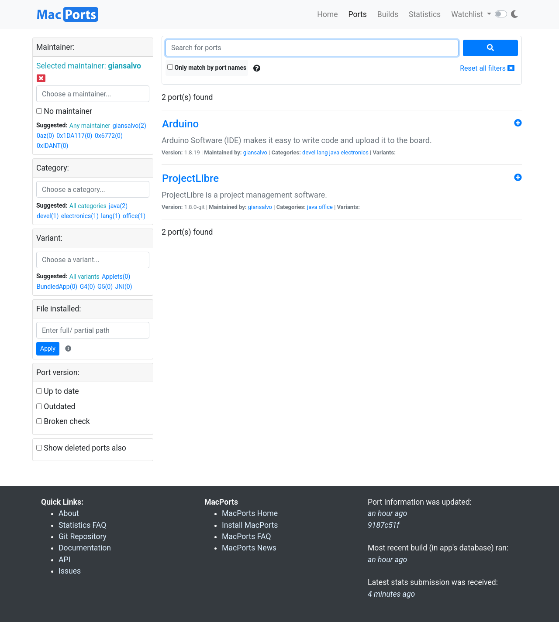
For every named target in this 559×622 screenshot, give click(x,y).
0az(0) (45, 135)
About (69, 513)
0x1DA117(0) (74, 135)
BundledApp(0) (57, 286)
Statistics (425, 14)
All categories (88, 205)
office (326, 207)
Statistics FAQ (82, 525)
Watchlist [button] (468, 14)
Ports (358, 14)
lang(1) (110, 215)
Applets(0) (116, 276)
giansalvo (255, 152)
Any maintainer (89, 125)
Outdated (55, 406)
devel (308, 152)
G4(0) (87, 286)
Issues (70, 571)
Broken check (63, 421)
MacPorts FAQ (246, 536)
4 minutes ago (391, 594)
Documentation (85, 547)
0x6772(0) (109, 135)
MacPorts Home (250, 513)
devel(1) (48, 215)
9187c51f (383, 525)
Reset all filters (487, 68)
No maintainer (64, 111)
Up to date (57, 391)
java (334, 152)
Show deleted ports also (81, 448)
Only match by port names (206, 67)
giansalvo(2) (129, 125)
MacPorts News (249, 547)
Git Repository (83, 536)
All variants (84, 276)
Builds (387, 14)
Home (327, 14)
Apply (47, 348)
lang (322, 152)
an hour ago (387, 559)
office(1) (134, 215)
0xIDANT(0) (52, 145)
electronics (355, 152)
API (64, 559)
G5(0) (105, 286)
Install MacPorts (250, 525)
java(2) (118, 205)
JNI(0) (123, 286)
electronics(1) (80, 215)
